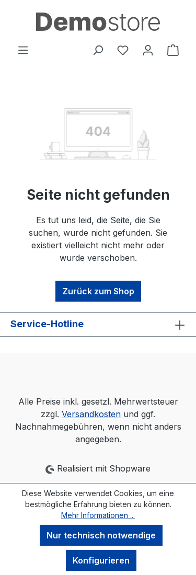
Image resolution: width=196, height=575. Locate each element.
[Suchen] (97, 49)
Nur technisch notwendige (101, 535)
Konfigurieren (101, 560)
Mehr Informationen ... (98, 515)
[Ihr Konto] (147, 49)
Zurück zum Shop (98, 291)
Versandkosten (91, 414)
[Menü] (23, 49)
